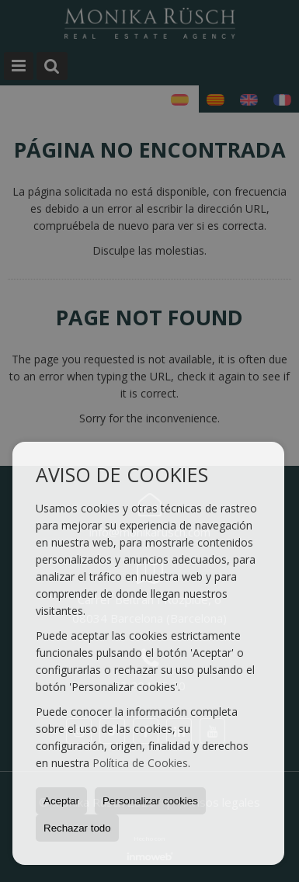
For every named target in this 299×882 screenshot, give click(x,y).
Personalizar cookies (150, 801)
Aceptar (61, 801)
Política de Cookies (140, 762)
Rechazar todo (77, 828)
